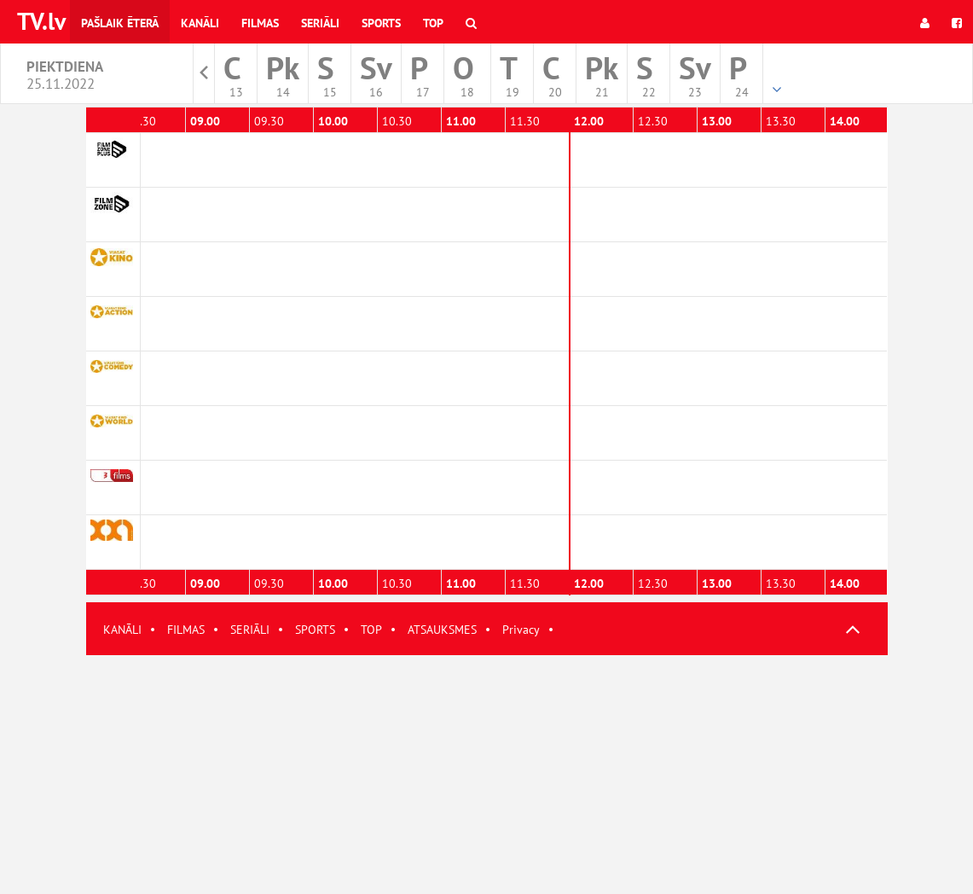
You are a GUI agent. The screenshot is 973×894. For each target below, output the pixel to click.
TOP (371, 630)
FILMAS (186, 630)
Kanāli (200, 23)
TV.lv (41, 21)
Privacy (521, 630)
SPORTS (315, 630)
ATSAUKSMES (442, 630)
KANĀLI (122, 630)
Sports (381, 23)
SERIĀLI (249, 630)
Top (433, 23)
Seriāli (320, 23)
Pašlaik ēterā (120, 23)
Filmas (260, 23)
